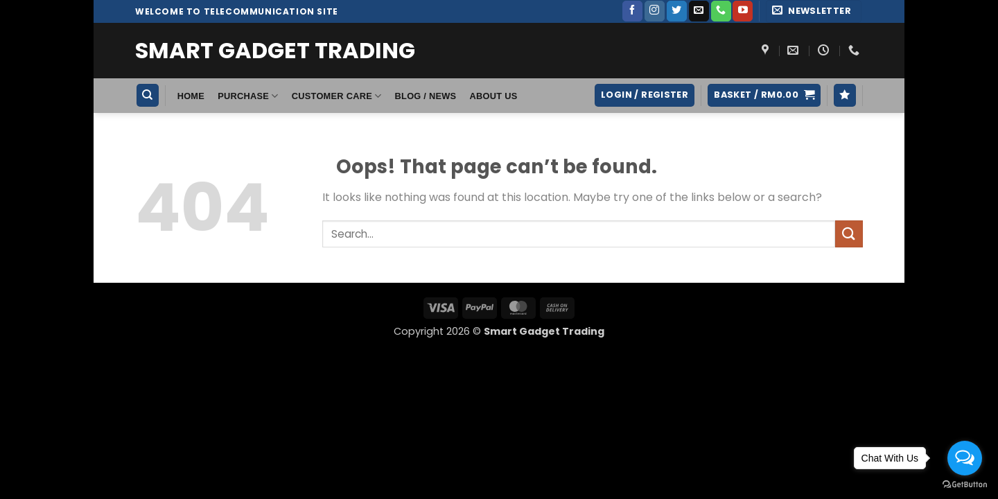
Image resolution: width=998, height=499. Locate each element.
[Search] (148, 95)
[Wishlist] (845, 95)
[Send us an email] (699, 11)
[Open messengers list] (964, 458)
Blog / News (426, 96)
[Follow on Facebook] (632, 11)
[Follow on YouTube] (743, 11)
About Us (494, 96)
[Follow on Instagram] (655, 11)
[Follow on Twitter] (677, 11)
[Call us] (721, 11)
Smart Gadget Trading (275, 51)
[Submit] (849, 233)
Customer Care (337, 96)
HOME (190, 96)
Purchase (248, 96)
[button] (813, 11)
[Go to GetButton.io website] (965, 484)
